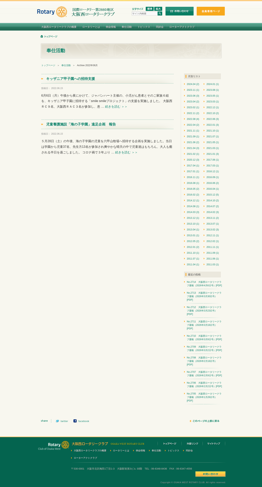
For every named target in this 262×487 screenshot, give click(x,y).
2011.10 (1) (193, 253)
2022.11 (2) (193, 113)
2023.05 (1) (212, 95)
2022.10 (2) (212, 113)
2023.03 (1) (212, 101)
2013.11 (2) (212, 218)
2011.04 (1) (193, 264)
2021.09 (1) (193, 136)
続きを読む (116, 106)
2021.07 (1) (212, 136)
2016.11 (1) (193, 177)
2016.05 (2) (193, 189)
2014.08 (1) (193, 206)
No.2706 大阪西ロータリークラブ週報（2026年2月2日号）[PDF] (204, 384)
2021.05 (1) (212, 142)
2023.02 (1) (193, 107)
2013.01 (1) (193, 235)
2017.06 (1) (212, 159)
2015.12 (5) (212, 194)
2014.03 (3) (193, 212)
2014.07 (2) (212, 206)
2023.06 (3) (193, 95)
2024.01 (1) (212, 84)
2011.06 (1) (212, 258)
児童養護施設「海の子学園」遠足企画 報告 (81, 124)
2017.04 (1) (193, 165)
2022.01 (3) (212, 125)
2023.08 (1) (212, 90)
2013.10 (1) (193, 223)
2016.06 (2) (212, 183)
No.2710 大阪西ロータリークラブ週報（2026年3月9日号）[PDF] (204, 338)
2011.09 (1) (212, 253)
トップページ (48, 65)
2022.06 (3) (212, 119)
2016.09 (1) (212, 177)
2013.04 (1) (193, 229)
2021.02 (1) (193, 154)
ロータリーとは (91, 26)
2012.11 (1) (212, 235)
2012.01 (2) (193, 247)
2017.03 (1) (212, 165)
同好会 (160, 26)
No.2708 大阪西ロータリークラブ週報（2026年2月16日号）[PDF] (204, 361)
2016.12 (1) (212, 171)
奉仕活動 (127, 26)
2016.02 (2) (193, 194)
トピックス (144, 26)
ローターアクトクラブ (182, 26)
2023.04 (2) (193, 101)
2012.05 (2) (193, 241)
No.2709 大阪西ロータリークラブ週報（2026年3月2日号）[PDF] (204, 348)
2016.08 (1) (193, 183)
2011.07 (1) (193, 258)
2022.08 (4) (193, 119)
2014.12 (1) (193, 200)
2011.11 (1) (212, 247)
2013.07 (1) (212, 223)
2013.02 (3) (212, 229)
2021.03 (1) (212, 148)
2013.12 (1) (193, 218)
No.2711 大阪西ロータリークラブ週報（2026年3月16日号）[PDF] (204, 325)
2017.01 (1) (193, 171)
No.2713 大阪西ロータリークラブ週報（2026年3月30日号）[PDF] (204, 296)
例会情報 (111, 26)
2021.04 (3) (193, 148)
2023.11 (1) (193, 90)
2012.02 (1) (212, 241)
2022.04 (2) (193, 125)
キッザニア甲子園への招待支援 (70, 78)
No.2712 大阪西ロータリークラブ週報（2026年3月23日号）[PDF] (204, 311)
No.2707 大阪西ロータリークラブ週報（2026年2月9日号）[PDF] (204, 374)
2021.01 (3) (212, 154)
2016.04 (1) (212, 189)
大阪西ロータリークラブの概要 (59, 26)
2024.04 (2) (193, 84)
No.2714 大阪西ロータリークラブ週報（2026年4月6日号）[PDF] (204, 284)
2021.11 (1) (193, 130)
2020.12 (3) (193, 159)
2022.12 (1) (212, 107)
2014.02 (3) (212, 212)
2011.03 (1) (212, 264)
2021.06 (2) (193, 142)
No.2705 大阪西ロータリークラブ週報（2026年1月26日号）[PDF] (204, 397)
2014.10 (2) (212, 200)
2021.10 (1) (212, 130)
